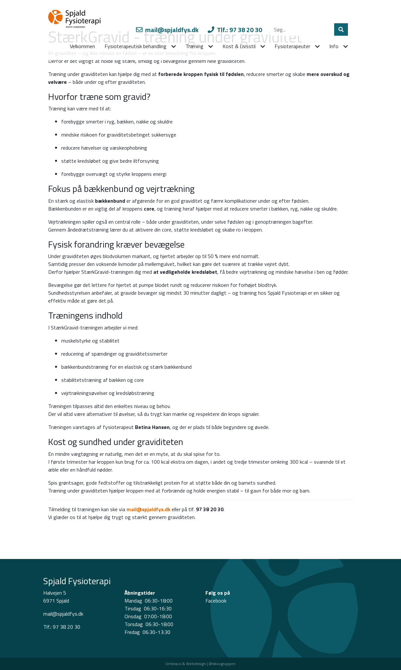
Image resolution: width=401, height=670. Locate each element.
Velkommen (82, 46)
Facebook (215, 601)
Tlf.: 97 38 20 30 (235, 30)
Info (333, 46)
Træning (194, 46)
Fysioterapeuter (292, 46)
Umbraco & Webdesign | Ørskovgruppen (200, 664)
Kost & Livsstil (239, 46)
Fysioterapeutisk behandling (135, 46)
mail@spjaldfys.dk (167, 30)
